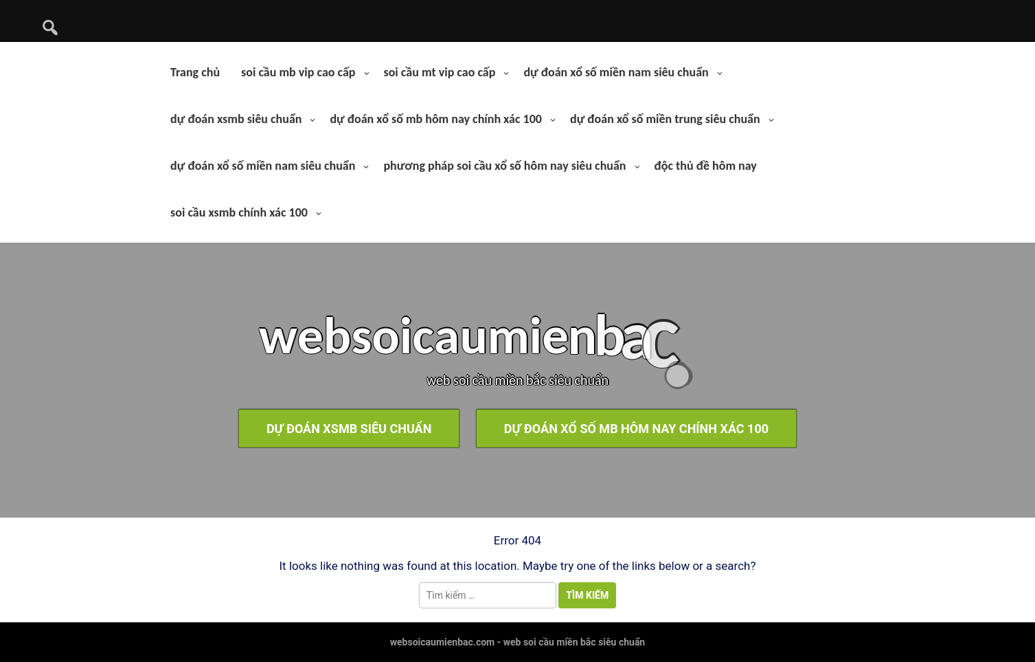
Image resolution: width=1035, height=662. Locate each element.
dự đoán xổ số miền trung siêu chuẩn (665, 118)
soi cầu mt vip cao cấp (440, 72)
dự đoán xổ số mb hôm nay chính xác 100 (436, 118)
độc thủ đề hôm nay (706, 165)
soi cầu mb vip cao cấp (298, 72)
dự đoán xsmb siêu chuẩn (236, 118)
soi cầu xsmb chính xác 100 (239, 212)
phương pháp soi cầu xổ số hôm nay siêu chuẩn (504, 165)
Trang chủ (195, 72)
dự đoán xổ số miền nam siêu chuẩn (615, 72)
